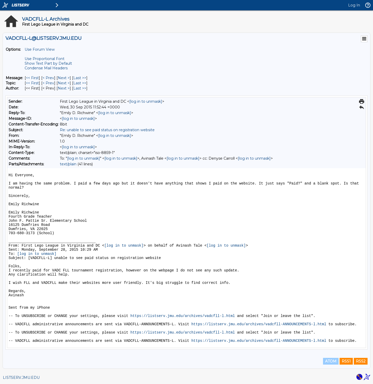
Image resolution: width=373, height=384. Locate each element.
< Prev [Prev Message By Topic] (48, 83)
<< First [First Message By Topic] (32, 83)
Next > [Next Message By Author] (64, 88)
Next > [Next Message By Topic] (64, 83)
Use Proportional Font (44, 58)
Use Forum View (40, 49)
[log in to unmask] (145, 101)
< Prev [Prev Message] (48, 78)
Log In (354, 5)
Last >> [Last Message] (79, 78)
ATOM (330, 361)
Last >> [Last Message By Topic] (79, 83)
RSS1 (346, 361)
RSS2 (360, 361)
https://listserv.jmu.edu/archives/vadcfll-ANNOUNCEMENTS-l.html (258, 324)
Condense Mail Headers (46, 68)
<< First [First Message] (32, 78)
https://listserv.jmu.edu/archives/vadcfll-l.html (182, 316)
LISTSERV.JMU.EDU (21, 377)
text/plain (68, 164)
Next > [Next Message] (64, 78)
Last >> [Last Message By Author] (79, 88)
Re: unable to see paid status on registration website (107, 130)
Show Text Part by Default (48, 63)
